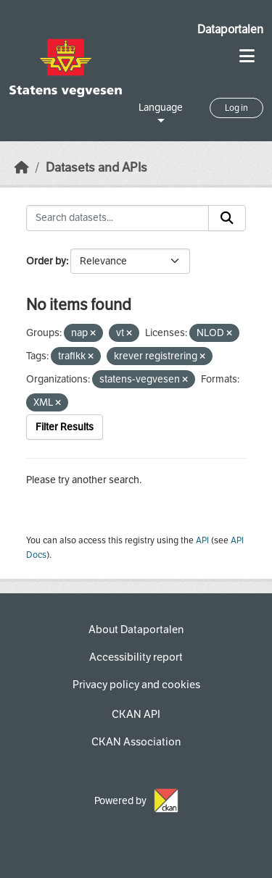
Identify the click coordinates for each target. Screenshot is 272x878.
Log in (236, 108)
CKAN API (136, 714)
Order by (46, 261)
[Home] (22, 167)
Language (161, 107)
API (202, 540)
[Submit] (227, 218)
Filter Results (65, 427)
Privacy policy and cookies (136, 684)
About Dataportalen (136, 629)
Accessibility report (136, 657)
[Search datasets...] (117, 218)
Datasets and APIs (96, 167)
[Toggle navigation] (247, 56)
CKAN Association (136, 741)
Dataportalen (230, 29)
